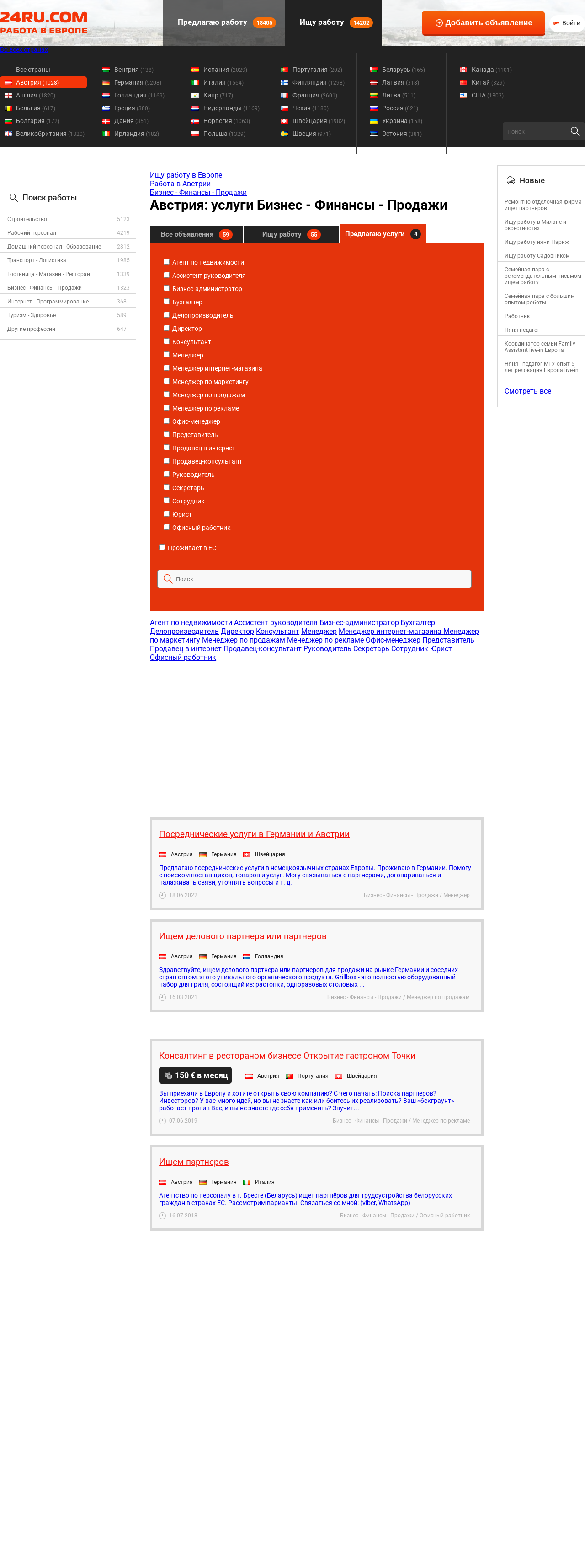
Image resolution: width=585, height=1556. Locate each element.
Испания (225, 69)
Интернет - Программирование (48, 301)
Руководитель (189, 474)
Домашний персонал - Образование (54, 246)
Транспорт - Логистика (36, 260)
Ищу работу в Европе (186, 175)
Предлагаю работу (226, 22)
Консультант (187, 342)
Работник (517, 316)
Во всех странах (24, 49)
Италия (223, 82)
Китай (488, 82)
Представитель (191, 434)
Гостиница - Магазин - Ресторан (48, 274)
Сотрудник (184, 501)
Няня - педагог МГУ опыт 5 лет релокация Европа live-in (542, 367)
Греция (132, 108)
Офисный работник (197, 527)
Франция (314, 95)
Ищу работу (335, 22)
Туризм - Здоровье (31, 315)
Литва (398, 95)
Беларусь (403, 69)
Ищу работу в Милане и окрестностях (535, 225)
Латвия (400, 82)
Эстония (402, 133)
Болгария (37, 120)
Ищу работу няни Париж (537, 242)
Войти (571, 23)
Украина (402, 120)
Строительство (27, 219)
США (488, 95)
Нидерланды (231, 108)
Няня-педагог (522, 330)
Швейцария (318, 120)
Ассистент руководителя (205, 275)
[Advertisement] (316, 735)
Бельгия (35, 108)
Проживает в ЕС (187, 547)
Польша (224, 133)
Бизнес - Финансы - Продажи (44, 288)
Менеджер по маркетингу (206, 381)
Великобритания (50, 133)
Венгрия (134, 69)
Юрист (178, 514)
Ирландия (136, 133)
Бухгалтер (183, 302)
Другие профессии (31, 329)
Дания (131, 120)
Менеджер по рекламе (201, 408)
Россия (400, 108)
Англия (35, 95)
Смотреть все (528, 391)
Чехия (310, 108)
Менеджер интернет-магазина (213, 368)
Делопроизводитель (199, 315)
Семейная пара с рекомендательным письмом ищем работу (543, 276)
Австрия (37, 82)
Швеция (311, 133)
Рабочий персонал (31, 233)
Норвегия (226, 120)
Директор (183, 328)
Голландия (139, 95)
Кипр (218, 95)
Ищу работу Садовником (537, 256)
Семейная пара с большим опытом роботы (540, 299)
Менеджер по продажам (204, 395)
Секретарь (184, 488)
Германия (137, 82)
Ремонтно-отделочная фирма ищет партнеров (543, 205)
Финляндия (318, 82)
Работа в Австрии (180, 183)
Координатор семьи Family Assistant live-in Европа (540, 346)
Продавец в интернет (199, 448)
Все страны (33, 69)
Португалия (317, 69)
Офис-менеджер (192, 421)
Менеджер (183, 355)
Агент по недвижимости (204, 262)
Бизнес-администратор (203, 288)
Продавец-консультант (203, 461)
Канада (492, 69)
